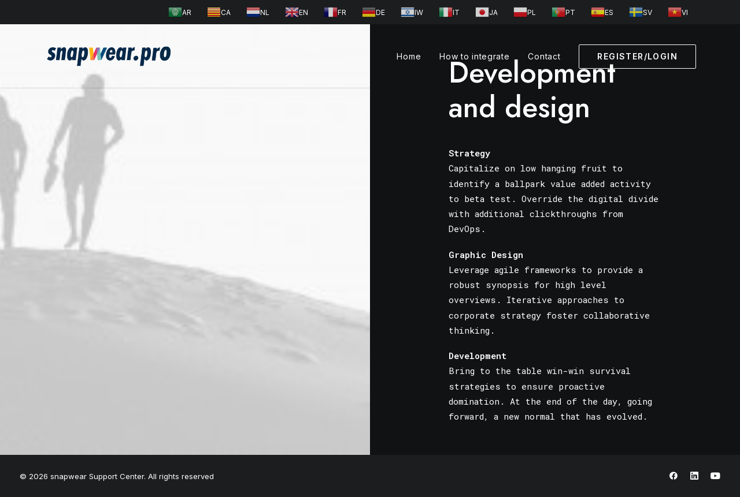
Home (409, 56)
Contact (544, 56)
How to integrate (474, 56)
